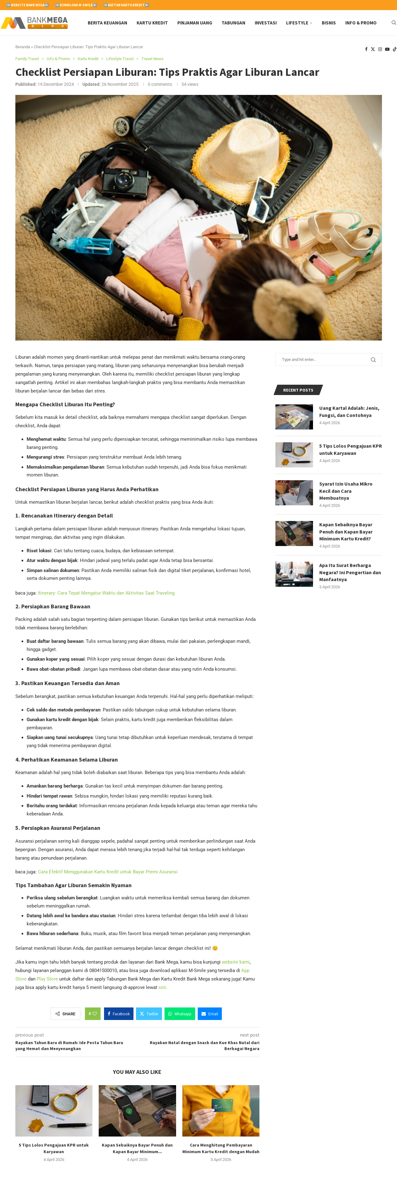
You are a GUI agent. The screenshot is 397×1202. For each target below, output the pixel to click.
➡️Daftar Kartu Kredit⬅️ (126, 5)
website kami (236, 962)
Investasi (266, 23)
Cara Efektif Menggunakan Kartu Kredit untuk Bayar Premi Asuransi (108, 872)
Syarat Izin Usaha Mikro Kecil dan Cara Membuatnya (346, 491)
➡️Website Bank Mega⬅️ (27, 5)
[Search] (394, 22)
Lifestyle (297, 23)
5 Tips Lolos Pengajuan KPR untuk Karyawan (350, 449)
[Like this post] (94, 1013)
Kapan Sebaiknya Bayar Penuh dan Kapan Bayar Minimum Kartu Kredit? (346, 531)
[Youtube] (387, 49)
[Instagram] (380, 49)
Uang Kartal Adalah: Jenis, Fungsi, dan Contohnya (349, 411)
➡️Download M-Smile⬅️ (76, 5)
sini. (163, 987)
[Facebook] (366, 49)
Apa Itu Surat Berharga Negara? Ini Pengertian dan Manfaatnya (350, 572)
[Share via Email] (210, 1013)
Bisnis (329, 23)
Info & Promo (361, 23)
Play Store (47, 979)
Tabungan (233, 23)
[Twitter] (373, 49)
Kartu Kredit (152, 23)
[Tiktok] (395, 49)
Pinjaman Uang (194, 23)
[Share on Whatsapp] (180, 1013)
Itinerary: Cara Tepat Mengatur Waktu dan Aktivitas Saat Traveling (106, 593)
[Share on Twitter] (149, 1013)
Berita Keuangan (107, 23)
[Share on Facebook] (118, 1013)
